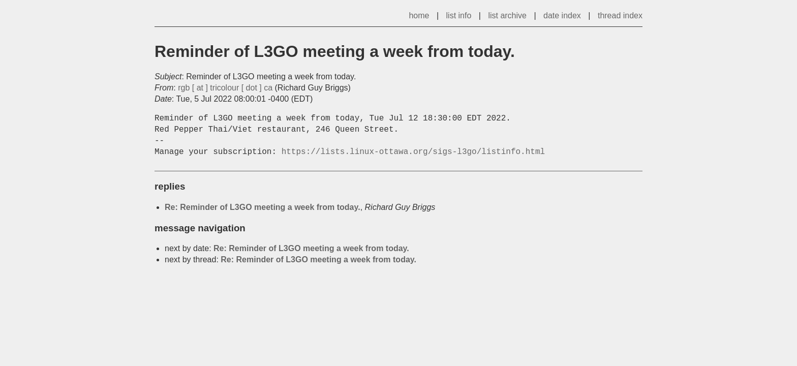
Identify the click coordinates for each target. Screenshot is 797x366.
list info (459, 15)
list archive (507, 15)
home (419, 15)
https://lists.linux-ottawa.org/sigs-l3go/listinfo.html (413, 152)
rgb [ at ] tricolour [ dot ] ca (225, 87)
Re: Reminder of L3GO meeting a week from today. (262, 207)
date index (562, 15)
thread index (620, 15)
